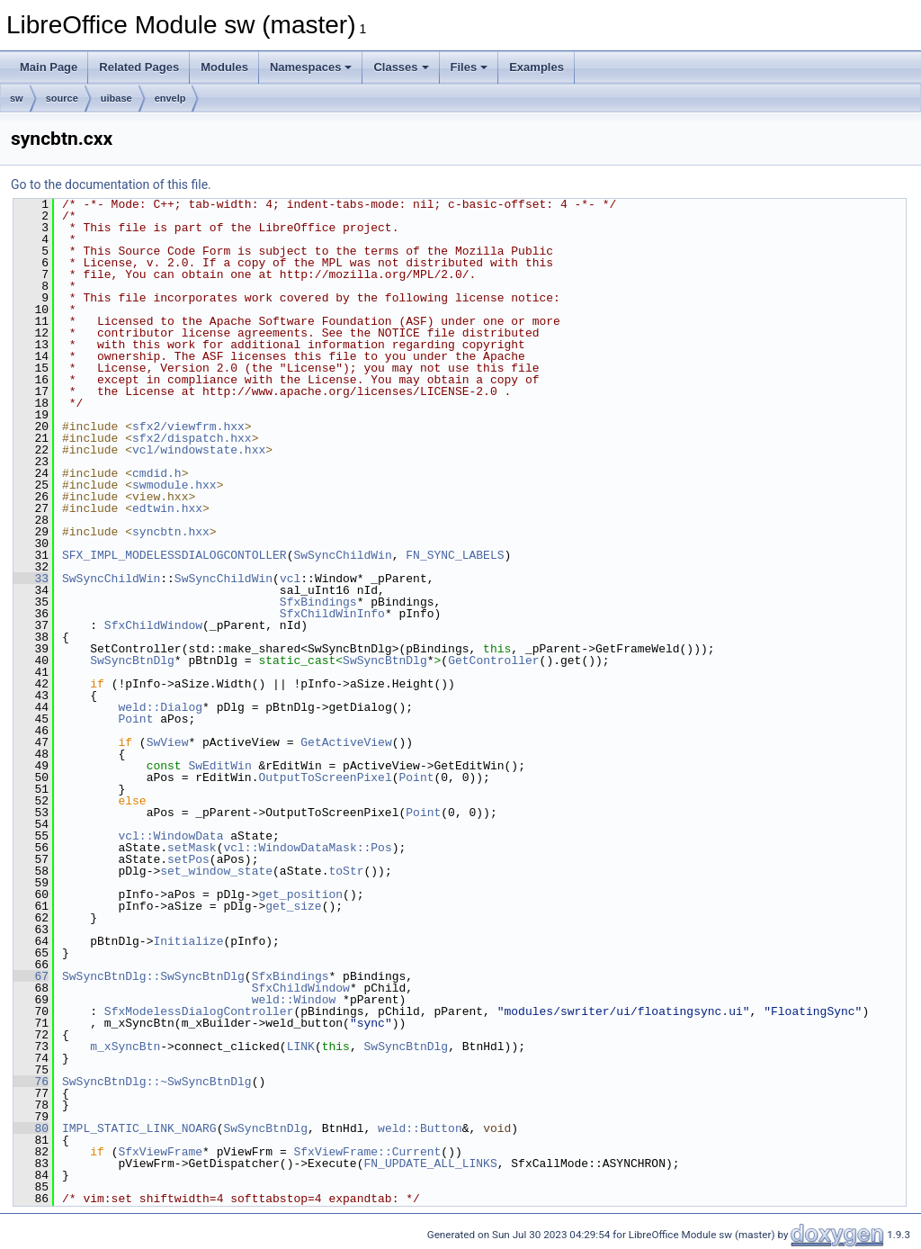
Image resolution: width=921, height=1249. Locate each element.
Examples (536, 67)
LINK (301, 1046)
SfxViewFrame (160, 1152)
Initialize (188, 941)
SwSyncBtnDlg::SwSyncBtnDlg (153, 976)
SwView (168, 742)
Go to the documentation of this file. (111, 184)
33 (31, 579)
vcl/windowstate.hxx (198, 450)
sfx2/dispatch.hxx (192, 438)
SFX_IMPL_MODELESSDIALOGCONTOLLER (174, 555)
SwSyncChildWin (342, 555)
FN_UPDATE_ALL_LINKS (429, 1163)
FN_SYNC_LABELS (455, 555)
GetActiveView (345, 742)
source (62, 98)
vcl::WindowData (170, 836)
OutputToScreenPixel (324, 777)
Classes (400, 67)
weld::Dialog (160, 707)
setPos (188, 859)
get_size (293, 906)
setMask (192, 848)
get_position (300, 894)
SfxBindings (318, 602)
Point (135, 719)
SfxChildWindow (153, 625)
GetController (493, 660)
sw (16, 98)
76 (31, 1082)
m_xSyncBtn (125, 1046)
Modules (224, 67)
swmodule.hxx (174, 485)
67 (31, 976)
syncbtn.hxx (171, 532)
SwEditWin (219, 766)
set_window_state (216, 871)
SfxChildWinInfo (332, 614)
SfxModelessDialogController (199, 1011)
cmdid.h (157, 473)
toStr (345, 871)
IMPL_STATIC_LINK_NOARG (139, 1128)
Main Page (48, 67)
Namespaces (311, 67)
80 (31, 1128)
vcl (290, 579)
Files (469, 67)
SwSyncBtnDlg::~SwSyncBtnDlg (157, 1082)
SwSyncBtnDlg (132, 660)
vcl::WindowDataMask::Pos (307, 848)
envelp (170, 98)
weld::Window (294, 1000)
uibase (116, 98)
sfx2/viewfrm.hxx (188, 426)
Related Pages (139, 67)
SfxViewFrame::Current (367, 1152)
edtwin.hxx (167, 508)
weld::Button (420, 1128)
